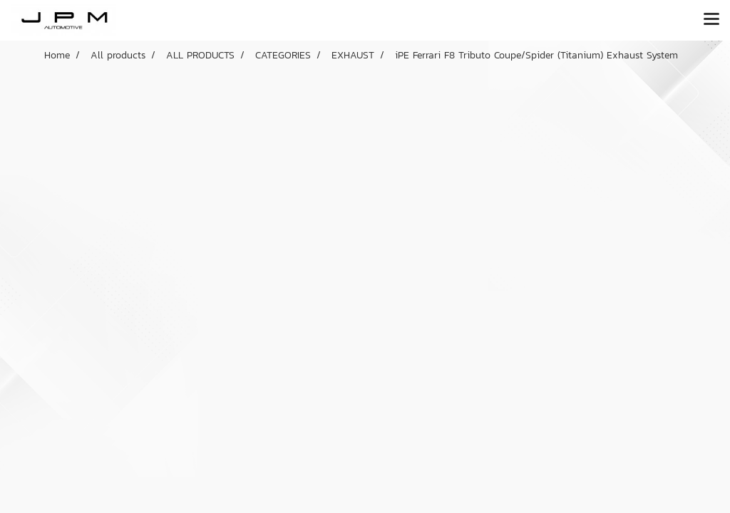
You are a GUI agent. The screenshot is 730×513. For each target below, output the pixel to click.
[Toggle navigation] (711, 20)
